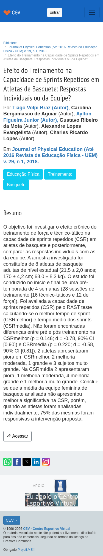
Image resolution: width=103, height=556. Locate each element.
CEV (10, 520)
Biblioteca (10, 43)
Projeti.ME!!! (26, 550)
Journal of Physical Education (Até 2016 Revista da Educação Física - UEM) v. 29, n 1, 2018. (50, 155)
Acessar (17, 436)
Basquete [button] (16, 184)
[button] (7, 462)
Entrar (54, 12)
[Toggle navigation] (92, 12)
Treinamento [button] (60, 174)
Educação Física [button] (23, 174)
